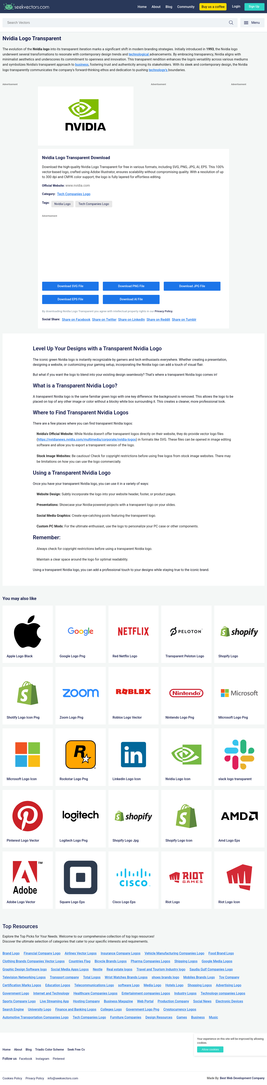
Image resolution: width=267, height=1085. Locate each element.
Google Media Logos (217, 961)
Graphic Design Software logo (25, 969)
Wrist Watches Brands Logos (126, 977)
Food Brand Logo (221, 953)
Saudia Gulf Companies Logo (211, 969)
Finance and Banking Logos (75, 1009)
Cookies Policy (12, 1078)
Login (236, 6)
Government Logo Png (142, 1009)
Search (233, 23)
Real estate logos (119, 969)
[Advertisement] (19, 149)
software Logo (129, 985)
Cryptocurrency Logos (179, 1009)
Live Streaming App (54, 1001)
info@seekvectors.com (63, 1078)
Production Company (173, 1001)
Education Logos (57, 985)
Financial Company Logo (42, 953)
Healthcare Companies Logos (95, 993)
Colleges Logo (111, 1009)
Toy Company (229, 977)
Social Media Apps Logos (70, 969)
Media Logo (152, 985)
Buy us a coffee (213, 7)
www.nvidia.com (77, 185)
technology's (158, 70)
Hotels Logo (174, 985)
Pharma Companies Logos (150, 961)
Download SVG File (70, 286)
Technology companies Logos (223, 993)
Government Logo (16, 993)
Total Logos (92, 977)
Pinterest (59, 1059)
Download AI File (131, 299)
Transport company (64, 977)
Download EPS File (70, 299)
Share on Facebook (76, 320)
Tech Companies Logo (74, 194)
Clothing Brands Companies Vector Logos (34, 961)
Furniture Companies (125, 1017)
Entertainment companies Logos (146, 993)
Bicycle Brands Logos (111, 961)
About (156, 7)
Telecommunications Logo (94, 985)
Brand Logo (11, 953)
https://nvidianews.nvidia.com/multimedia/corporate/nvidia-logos (87, 439)
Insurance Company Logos (120, 953)
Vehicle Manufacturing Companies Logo (174, 953)
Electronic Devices (229, 1001)
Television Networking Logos (24, 977)
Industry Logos (185, 993)
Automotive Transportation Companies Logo (36, 1017)
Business (198, 1017)
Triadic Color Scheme (49, 1049)
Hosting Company (86, 1001)
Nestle (97, 969)
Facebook (25, 1059)
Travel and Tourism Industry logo (161, 969)
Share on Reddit (158, 320)
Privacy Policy (35, 1078)
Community (185, 7)
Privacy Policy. (164, 311)
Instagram (42, 1059)
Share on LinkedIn (131, 320)
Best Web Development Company (242, 1078)
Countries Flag (80, 961)
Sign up (254, 6)
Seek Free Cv (76, 1049)
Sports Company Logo (19, 1001)
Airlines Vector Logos (81, 953)
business (81, 65)
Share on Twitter (104, 320)
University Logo (39, 1009)
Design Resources (158, 1017)
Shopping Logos (200, 985)
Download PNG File (131, 286)
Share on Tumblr (184, 320)
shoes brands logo (165, 977)
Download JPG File (192, 286)
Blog (169, 7)
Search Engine (13, 1009)
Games (181, 1017)
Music (213, 1017)
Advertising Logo (228, 985)
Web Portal (145, 1001)
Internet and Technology (51, 993)
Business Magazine (118, 1001)
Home (142, 7)
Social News (202, 1001)
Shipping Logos (186, 961)
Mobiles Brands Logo (199, 977)
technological (139, 54)
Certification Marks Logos (22, 985)
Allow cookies (210, 1049)
